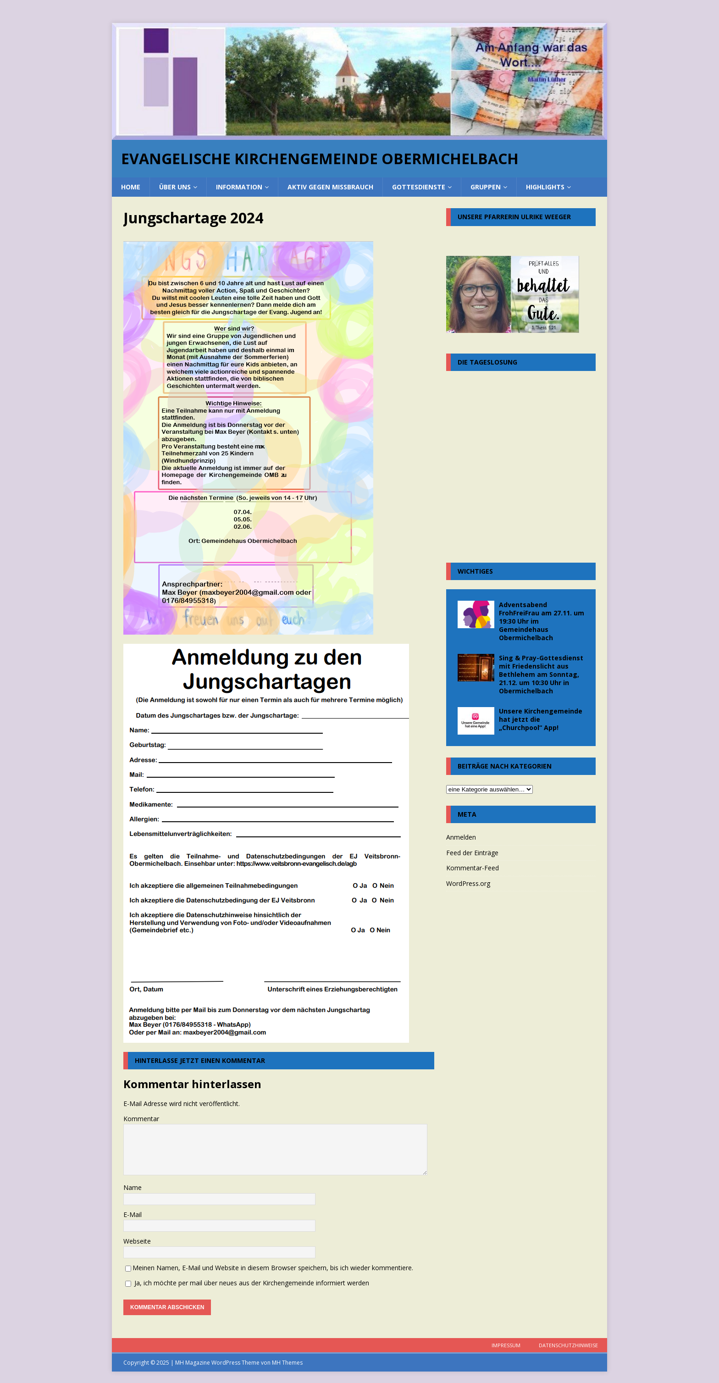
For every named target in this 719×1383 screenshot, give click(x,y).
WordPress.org (468, 883)
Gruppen (485, 187)
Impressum (506, 1345)
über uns (175, 187)
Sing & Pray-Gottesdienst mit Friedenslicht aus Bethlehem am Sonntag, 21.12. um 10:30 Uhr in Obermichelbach (541, 674)
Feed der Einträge (472, 852)
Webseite (137, 1241)
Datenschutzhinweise (568, 1345)
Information (239, 187)
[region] (359, 81)
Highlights (545, 187)
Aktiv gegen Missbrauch (330, 187)
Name (132, 1187)
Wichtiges (475, 571)
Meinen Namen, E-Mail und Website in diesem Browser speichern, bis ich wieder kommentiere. (273, 1267)
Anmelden (461, 837)
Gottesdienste (418, 187)
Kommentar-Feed (472, 867)
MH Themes (287, 1362)
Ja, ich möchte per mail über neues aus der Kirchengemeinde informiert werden (247, 1282)
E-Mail (132, 1214)
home (130, 187)
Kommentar (141, 1118)
